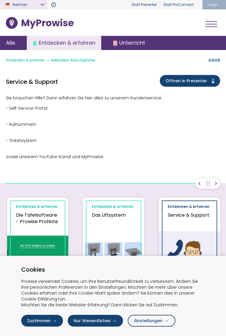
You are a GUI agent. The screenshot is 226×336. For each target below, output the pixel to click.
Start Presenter (144, 4)
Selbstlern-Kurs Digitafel (73, 60)
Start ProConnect (178, 4)
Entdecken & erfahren (25, 60)
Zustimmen (42, 321)
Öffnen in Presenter (191, 80)
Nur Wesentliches (95, 321)
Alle (10, 42)
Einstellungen (151, 321)
